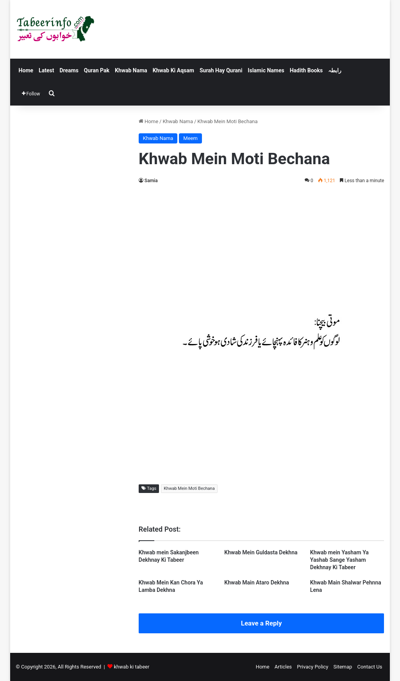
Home (26, 70)
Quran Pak (96, 70)
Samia (151, 180)
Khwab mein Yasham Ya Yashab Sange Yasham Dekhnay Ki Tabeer (339, 559)
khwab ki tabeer (131, 667)
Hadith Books (306, 70)
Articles (283, 667)
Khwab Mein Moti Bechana (189, 488)
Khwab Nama (131, 70)
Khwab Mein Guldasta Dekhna (260, 552)
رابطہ (334, 70)
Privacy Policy (312, 667)
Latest (46, 70)
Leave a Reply (261, 623)
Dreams (68, 70)
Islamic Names (266, 70)
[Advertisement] (261, 248)
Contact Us (369, 667)
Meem (190, 138)
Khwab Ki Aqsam (173, 70)
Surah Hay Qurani (221, 70)
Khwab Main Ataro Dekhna (256, 582)
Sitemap (343, 667)
